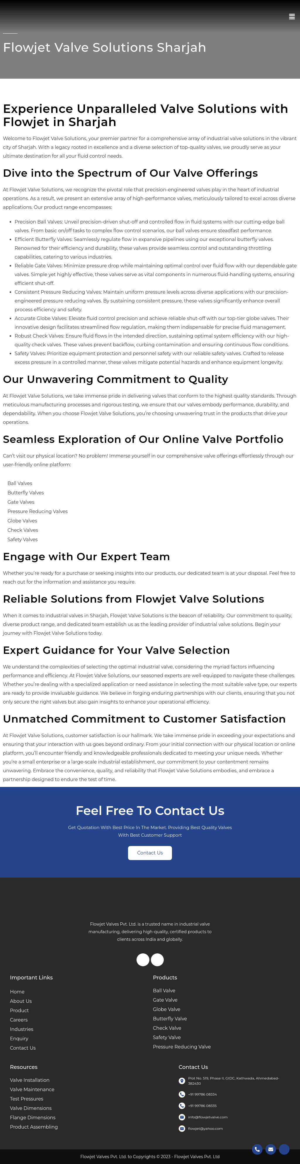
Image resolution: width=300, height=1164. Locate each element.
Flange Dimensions (32, 1117)
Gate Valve (165, 1000)
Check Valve (167, 1028)
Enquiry (19, 1038)
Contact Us (23, 1048)
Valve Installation (30, 1080)
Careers (19, 1020)
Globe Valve (166, 1009)
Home (17, 992)
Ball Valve (164, 990)
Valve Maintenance (32, 1089)
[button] (292, 16)
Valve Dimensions (31, 1108)
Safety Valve (167, 1037)
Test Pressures (26, 1099)
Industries (21, 1029)
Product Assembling (34, 1127)
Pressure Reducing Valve (182, 1047)
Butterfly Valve (170, 1019)
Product (19, 1010)
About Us (21, 1001)
